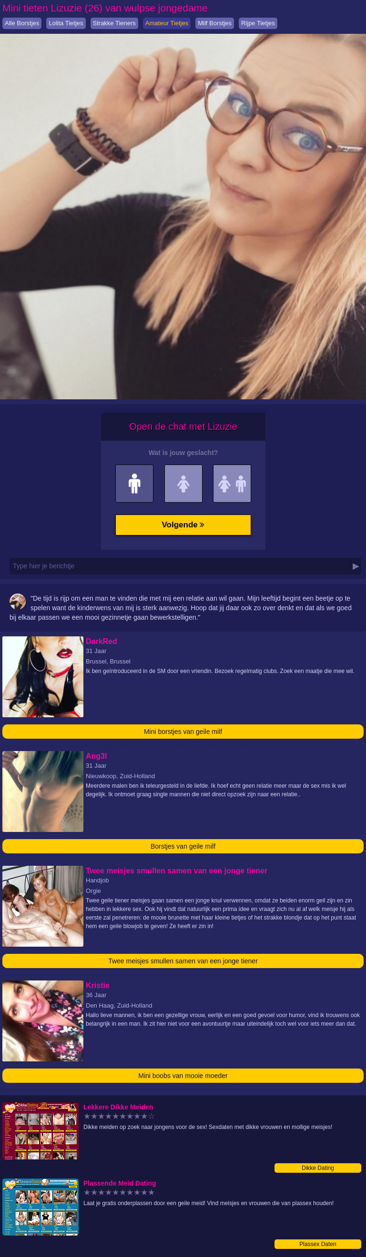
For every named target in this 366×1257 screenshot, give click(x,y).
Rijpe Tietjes (258, 23)
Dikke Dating (318, 1168)
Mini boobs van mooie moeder (183, 1075)
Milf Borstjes (215, 23)
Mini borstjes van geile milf (183, 731)
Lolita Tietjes (66, 23)
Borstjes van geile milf (183, 846)
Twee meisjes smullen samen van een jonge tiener (183, 961)
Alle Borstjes (22, 23)
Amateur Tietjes (166, 23)
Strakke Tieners (114, 23)
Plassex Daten (317, 1244)
